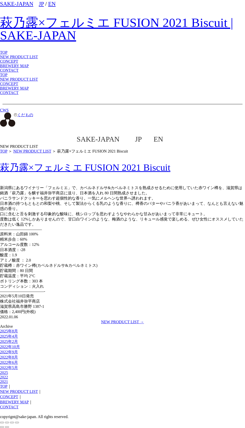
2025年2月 (9, 341)
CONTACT (9, 93)
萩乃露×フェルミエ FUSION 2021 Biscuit (85, 167)
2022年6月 (9, 362)
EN (52, 4)
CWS (4, 110)
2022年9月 (9, 352)
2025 (4, 373)
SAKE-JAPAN (16, 4)
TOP (3, 75)
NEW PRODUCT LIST (19, 57)
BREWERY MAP (14, 88)
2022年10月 (10, 347)
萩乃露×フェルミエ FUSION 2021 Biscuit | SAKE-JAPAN (116, 28)
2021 (4, 381)
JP (41, 4)
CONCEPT (9, 84)
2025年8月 (9, 331)
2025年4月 (9, 336)
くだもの (16, 115)
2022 (4, 377)
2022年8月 (9, 357)
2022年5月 (9, 368)
